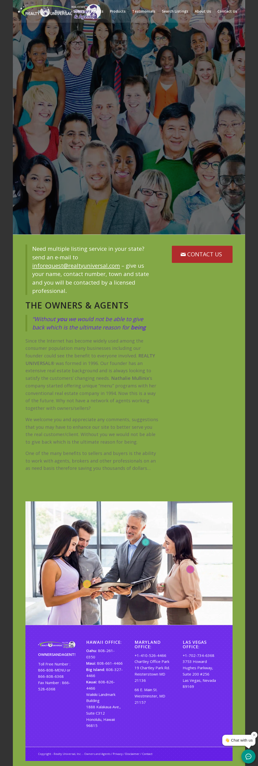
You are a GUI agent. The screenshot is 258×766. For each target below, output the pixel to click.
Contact (147, 754)
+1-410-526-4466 (150, 655)
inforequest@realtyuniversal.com (76, 265)
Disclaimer (132, 754)
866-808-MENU (52, 669)
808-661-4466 (110, 663)
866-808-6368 (51, 676)
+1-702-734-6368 (198, 655)
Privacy (118, 754)
